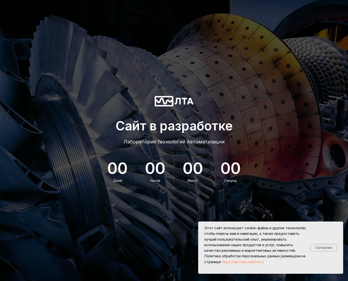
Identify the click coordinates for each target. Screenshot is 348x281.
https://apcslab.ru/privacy (243, 261)
